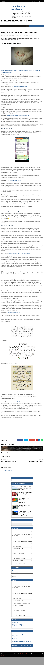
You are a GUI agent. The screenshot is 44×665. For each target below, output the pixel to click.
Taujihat (14, 645)
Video (13, 648)
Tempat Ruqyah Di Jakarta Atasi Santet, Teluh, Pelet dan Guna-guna (25, 496)
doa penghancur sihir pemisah (21, 551)
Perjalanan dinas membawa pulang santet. (20, 258)
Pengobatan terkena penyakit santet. (16, 409)
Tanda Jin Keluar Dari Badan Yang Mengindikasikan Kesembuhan (23, 508)
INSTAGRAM (16, 633)
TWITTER (15, 632)
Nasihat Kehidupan (18, 556)
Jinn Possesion (17, 554)
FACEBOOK (16, 630)
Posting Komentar (7, 478)
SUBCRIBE (21, 635)
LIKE (20, 630)
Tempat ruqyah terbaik (19, 571)
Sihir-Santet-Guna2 (18, 563)
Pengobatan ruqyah (9, 30)
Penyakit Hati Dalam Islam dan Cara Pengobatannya (25, 501)
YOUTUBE (15, 635)
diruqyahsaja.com (10, 661)
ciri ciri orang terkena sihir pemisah (22, 549)
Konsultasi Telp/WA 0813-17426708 (21, 649)
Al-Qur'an (14, 646)
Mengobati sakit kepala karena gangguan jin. (18, 120)
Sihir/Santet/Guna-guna (18, 642)
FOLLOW (20, 632)
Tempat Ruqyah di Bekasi (19, 568)
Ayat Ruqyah (16, 539)
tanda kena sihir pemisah (19, 566)
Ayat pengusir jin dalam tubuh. (14, 320)
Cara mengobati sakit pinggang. (15, 185)
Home (2, 30)
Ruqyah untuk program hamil (20, 91)
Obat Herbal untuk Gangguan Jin (21, 559)
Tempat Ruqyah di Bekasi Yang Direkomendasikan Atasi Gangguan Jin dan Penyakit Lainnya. (24, 521)
